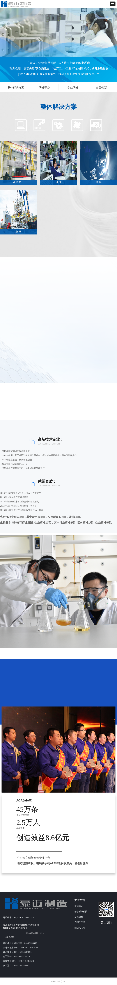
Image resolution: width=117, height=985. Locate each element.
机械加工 (18, 182)
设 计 (58, 182)
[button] (112, 4)
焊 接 (98, 182)
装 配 (18, 231)
